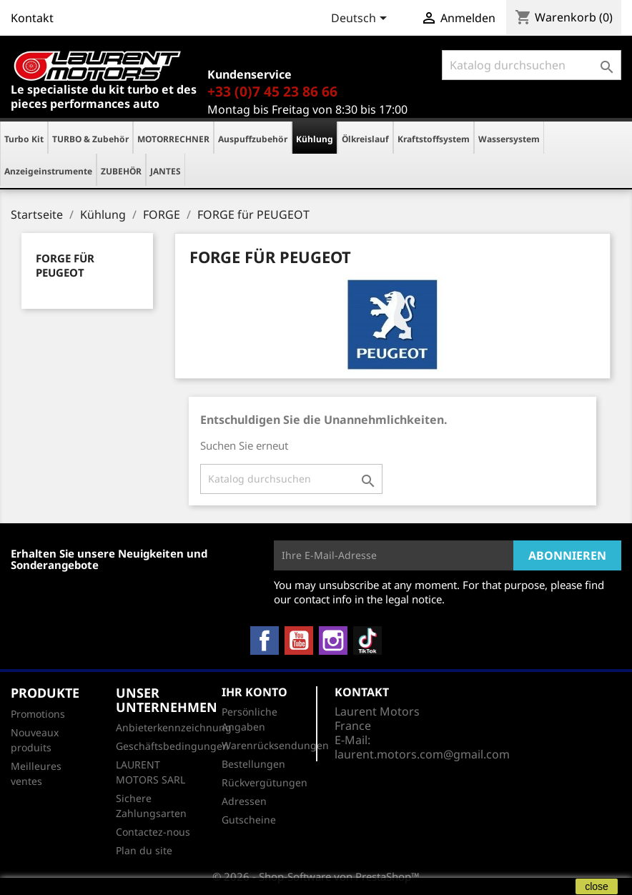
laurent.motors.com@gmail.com (422, 754)
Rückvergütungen (264, 782)
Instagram (333, 640)
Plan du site (144, 850)
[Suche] (531, 65)
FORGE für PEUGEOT (65, 265)
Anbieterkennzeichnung (174, 727)
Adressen (244, 801)
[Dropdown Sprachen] (361, 19)
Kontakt (32, 18)
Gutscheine (249, 819)
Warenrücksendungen (275, 745)
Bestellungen (253, 764)
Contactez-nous (153, 832)
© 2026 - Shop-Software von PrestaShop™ (316, 876)
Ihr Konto (254, 692)
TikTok (367, 640)
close (596, 886)
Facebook (264, 640)
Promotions (38, 714)
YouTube (299, 640)
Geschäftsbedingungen (172, 746)
